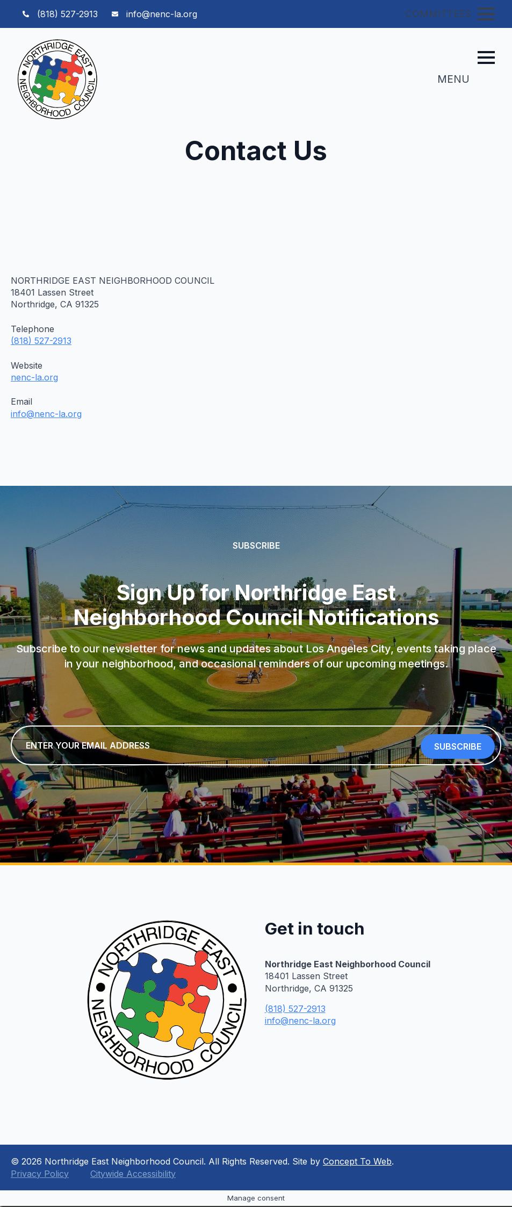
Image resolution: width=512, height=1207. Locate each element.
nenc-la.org (34, 377)
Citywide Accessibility (133, 1174)
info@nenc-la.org (46, 413)
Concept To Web (357, 1162)
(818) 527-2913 (41, 340)
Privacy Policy (40, 1174)
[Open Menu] (486, 14)
